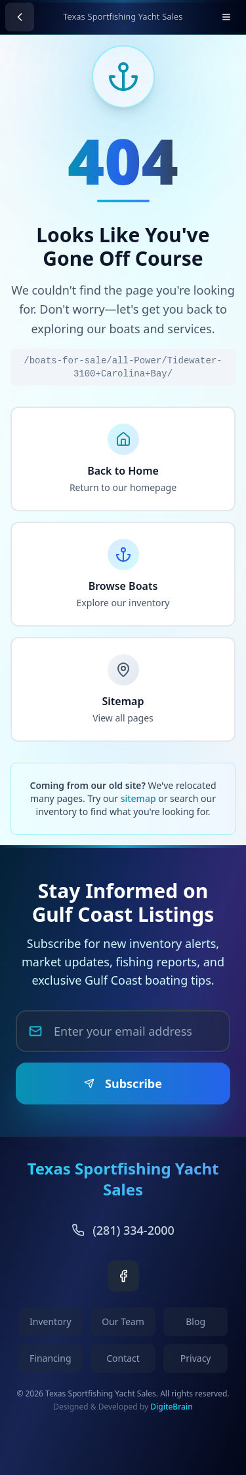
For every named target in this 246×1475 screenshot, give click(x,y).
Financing (51, 1358)
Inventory (51, 1321)
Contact (123, 1358)
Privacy (195, 1358)
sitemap (138, 798)
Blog (195, 1321)
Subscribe (123, 1083)
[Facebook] (123, 1276)
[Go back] (19, 17)
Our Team (123, 1321)
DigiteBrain (171, 1406)
